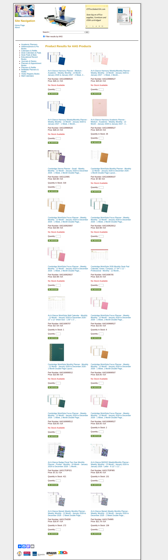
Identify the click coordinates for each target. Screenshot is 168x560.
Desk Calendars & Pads (31, 53)
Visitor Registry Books (30, 74)
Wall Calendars (27, 76)
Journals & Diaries (28, 61)
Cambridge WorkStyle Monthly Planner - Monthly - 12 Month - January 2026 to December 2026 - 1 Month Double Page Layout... (111, 171)
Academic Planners (29, 44)
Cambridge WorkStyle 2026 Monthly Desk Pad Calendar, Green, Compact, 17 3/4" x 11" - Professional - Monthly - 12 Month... (110, 269)
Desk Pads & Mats (29, 55)
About (17, 27)
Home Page (20, 25)
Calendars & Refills (29, 51)
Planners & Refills (28, 68)
